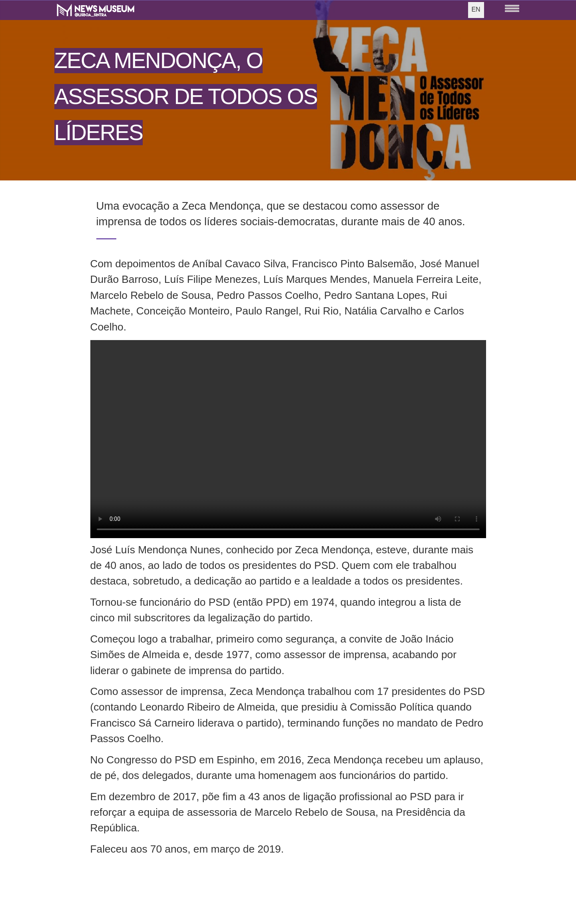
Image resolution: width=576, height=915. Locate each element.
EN (475, 9)
